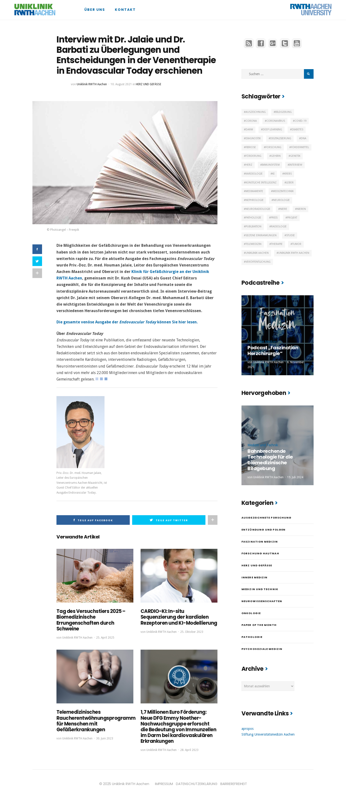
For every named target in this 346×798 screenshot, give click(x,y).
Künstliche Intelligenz (261, 182)
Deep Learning (272, 129)
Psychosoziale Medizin (261, 649)
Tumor (296, 244)
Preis (274, 217)
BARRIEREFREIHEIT (233, 783)
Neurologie (281, 200)
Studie (290, 235)
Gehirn (276, 155)
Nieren (301, 209)
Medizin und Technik (262, 445)
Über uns (94, 9)
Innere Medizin (254, 577)
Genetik (295, 155)
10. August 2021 (121, 84)
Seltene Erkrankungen (261, 235)
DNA (303, 138)
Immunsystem (271, 164)
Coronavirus (275, 120)
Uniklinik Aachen (257, 252)
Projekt (292, 217)
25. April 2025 (105, 637)
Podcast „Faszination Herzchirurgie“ (272, 350)
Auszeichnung (256, 112)
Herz (249, 164)
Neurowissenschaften (261, 601)
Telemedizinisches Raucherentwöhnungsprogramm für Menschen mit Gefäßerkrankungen (96, 721)
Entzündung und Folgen (263, 530)
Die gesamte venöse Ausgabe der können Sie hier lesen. (127, 322)
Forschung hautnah (260, 553)
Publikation (253, 226)
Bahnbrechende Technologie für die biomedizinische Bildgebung (270, 460)
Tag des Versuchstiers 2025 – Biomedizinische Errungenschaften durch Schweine (90, 620)
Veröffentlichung (258, 261)
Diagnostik (253, 138)
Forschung (273, 147)
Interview (295, 164)
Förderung (253, 155)
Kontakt (125, 9)
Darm (249, 129)
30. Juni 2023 (104, 738)
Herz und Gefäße (148, 84)
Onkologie (251, 613)
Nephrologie (255, 200)
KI (273, 173)
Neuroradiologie (258, 209)
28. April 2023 (189, 749)
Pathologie (253, 217)
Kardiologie (254, 173)
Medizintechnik (283, 191)
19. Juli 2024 (295, 477)
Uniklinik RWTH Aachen (92, 84)
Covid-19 (300, 120)
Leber (290, 182)
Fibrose (251, 147)
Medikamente (254, 191)
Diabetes (297, 129)
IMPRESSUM (164, 783)
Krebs (288, 173)
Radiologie (279, 226)
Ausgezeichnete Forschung (266, 518)
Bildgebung (283, 112)
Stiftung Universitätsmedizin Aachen (268, 734)
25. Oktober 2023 (191, 631)
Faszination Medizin (262, 342)
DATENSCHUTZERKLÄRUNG (196, 783)
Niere (283, 209)
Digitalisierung (280, 138)
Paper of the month (259, 625)
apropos (247, 729)
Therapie (277, 244)
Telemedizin (253, 244)
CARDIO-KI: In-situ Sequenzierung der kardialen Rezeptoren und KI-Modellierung (179, 617)
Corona (251, 120)
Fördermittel (300, 147)
